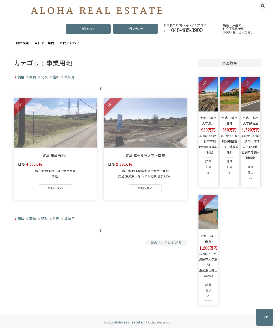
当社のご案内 (44, 43)
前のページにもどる (166, 243)
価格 (19, 77)
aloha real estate (128, 322)
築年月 (68, 77)
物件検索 (22, 43)
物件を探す (88, 29)
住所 (54, 77)
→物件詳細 (208, 167)
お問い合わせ (135, 29)
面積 (31, 77)
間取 (42, 77)
